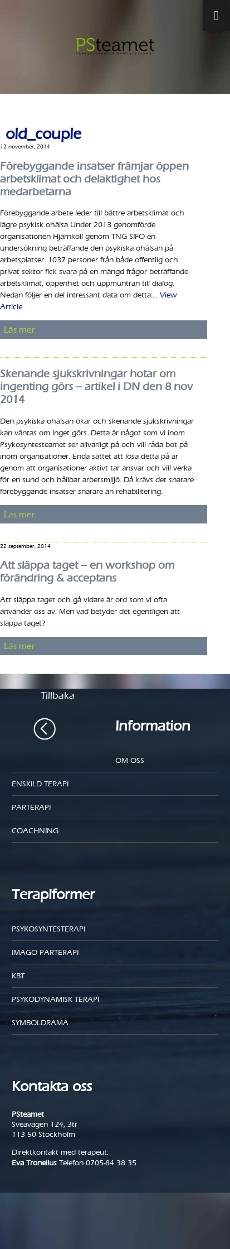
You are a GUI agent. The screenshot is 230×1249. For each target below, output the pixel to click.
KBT (18, 976)
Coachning (35, 830)
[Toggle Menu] (214, 15)
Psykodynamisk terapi (55, 999)
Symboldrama (40, 1022)
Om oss (129, 760)
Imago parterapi (45, 952)
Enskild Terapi (40, 784)
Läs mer (19, 329)
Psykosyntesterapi (48, 929)
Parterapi (31, 807)
